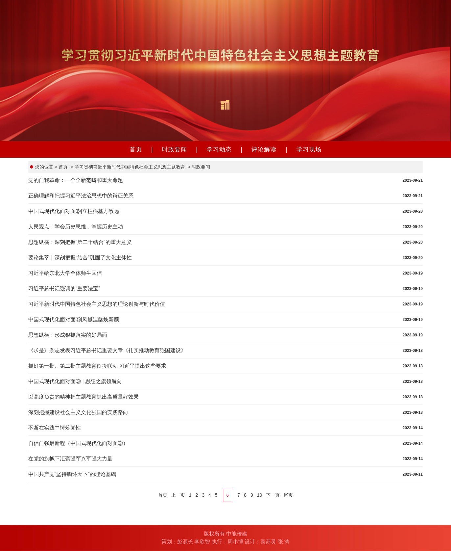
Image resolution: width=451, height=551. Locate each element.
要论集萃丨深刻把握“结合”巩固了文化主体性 (80, 257)
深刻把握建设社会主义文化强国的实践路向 (78, 412)
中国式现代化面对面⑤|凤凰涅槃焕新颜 (73, 319)
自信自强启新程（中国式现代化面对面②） (78, 443)
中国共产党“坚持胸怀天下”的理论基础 (72, 474)
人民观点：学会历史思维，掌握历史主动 (75, 226)
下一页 (273, 495)
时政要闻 (174, 149)
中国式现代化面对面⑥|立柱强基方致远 (73, 211)
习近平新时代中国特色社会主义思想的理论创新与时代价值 (96, 304)
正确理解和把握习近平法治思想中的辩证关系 (80, 195)
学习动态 (219, 149)
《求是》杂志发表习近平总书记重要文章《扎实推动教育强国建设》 (107, 350)
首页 (136, 149)
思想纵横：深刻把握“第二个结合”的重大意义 (80, 242)
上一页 (178, 495)
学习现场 (309, 149)
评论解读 (263, 149)
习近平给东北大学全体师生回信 (65, 273)
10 (259, 495)
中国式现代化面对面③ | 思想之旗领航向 (75, 381)
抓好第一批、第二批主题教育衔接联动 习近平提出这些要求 (97, 366)
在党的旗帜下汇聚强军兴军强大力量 (70, 458)
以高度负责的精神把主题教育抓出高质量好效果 (83, 397)
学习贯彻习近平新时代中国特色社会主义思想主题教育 (129, 167)
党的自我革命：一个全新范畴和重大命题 (75, 180)
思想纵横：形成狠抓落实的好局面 (67, 335)
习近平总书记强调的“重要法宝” (64, 288)
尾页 (288, 495)
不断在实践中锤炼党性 (54, 428)
